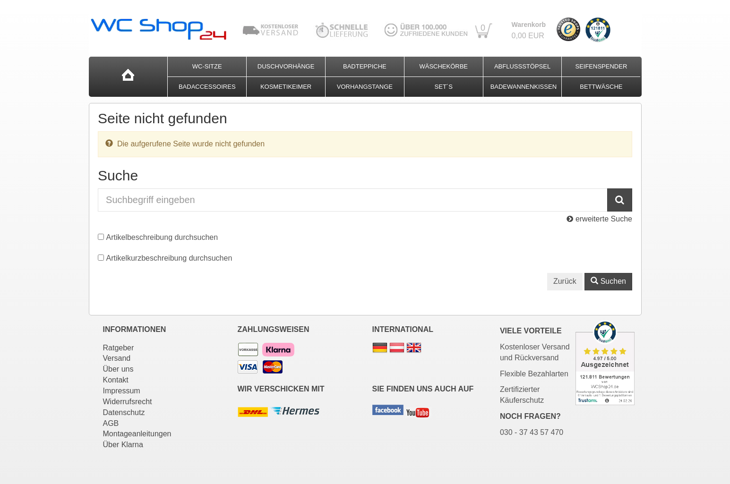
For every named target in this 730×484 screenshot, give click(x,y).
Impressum (121, 391)
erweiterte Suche (599, 219)
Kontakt (116, 380)
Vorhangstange (365, 86)
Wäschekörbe (443, 66)
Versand (117, 358)
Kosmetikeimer (285, 86)
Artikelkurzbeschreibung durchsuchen (169, 258)
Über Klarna (123, 445)
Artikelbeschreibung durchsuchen (162, 237)
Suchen (608, 281)
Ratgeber (118, 348)
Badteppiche (364, 66)
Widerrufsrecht (127, 402)
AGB (111, 423)
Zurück (564, 281)
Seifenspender (601, 66)
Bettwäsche (601, 86)
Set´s (444, 86)
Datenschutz (124, 412)
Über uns (118, 369)
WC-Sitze (207, 66)
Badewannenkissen (523, 86)
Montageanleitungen (137, 434)
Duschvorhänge (286, 66)
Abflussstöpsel (522, 66)
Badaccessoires (207, 86)
